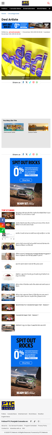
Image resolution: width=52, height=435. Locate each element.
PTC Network (43, 432)
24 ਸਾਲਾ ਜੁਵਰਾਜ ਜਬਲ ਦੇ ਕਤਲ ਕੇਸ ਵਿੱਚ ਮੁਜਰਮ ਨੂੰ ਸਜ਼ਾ (29, 264)
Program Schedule (30, 425)
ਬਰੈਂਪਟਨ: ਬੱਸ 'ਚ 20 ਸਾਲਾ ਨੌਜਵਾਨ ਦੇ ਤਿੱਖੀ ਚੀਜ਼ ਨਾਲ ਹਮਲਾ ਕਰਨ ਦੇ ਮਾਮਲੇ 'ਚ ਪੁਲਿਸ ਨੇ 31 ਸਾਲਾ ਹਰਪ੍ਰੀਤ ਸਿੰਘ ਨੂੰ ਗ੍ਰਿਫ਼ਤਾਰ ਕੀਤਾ (32, 295)
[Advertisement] (27, 102)
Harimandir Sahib (9, 132)
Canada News (15, 8)
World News (42, 8)
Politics (4, 8)
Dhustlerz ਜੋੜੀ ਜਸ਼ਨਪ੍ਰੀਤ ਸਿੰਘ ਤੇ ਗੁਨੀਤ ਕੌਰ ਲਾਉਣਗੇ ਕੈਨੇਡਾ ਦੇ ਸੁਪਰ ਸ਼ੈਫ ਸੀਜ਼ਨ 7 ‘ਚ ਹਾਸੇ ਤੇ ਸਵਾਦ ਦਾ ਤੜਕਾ (33, 214)
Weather (41, 414)
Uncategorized (13, 14)
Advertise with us (15, 428)
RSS (23, 428)
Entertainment (29, 8)
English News (6, 416)
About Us (4, 425)
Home (4, 14)
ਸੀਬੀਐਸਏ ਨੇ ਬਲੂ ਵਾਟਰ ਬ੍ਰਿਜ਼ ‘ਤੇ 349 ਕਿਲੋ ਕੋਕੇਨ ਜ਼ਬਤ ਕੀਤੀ (31, 325)
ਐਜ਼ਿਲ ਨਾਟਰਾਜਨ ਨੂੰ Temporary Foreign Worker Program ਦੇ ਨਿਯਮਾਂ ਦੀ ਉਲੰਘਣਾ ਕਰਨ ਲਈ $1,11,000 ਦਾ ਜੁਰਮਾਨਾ (33, 254)
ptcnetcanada (14, 32)
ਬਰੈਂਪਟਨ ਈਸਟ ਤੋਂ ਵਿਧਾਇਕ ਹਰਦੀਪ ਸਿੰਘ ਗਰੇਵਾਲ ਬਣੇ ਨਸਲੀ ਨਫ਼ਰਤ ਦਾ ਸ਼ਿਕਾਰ (33, 285)
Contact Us (5, 428)
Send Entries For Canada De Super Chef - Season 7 (32, 305)
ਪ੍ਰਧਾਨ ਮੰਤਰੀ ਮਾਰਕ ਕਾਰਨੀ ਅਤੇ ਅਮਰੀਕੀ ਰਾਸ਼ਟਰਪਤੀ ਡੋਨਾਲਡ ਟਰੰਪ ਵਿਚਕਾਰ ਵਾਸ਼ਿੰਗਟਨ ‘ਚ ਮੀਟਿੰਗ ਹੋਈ (32, 244)
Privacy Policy (42, 425)
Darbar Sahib (32, 132)
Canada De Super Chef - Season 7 (27, 315)
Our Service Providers (16, 425)
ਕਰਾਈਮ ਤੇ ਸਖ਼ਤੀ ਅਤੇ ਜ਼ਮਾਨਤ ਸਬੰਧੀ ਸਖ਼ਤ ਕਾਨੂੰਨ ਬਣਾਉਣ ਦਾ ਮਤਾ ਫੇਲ (33, 233)
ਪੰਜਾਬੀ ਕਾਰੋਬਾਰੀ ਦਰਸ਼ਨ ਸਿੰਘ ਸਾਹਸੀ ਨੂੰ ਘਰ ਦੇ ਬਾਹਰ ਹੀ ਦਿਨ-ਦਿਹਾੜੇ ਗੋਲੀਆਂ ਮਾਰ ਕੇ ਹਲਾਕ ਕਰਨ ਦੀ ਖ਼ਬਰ (32, 224)
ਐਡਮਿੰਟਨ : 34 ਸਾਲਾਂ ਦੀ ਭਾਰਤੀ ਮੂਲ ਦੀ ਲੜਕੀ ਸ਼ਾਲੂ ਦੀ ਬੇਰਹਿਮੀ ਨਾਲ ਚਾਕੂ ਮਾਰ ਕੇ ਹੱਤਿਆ (32, 275)
